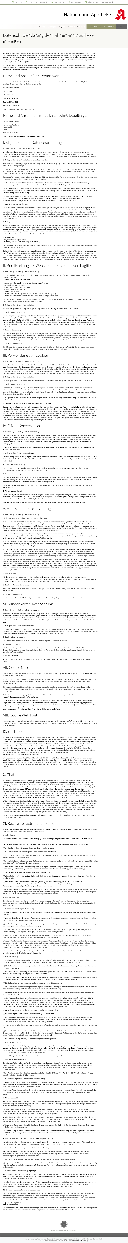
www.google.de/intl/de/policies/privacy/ (17, 754)
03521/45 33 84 (59, 2)
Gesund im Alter (94, 27)
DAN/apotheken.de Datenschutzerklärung (21, 815)
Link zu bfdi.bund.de (10, 1204)
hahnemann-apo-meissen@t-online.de (101, 2)
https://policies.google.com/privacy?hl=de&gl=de (20, 697)
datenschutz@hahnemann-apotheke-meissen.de (26, 136)
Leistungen (52, 27)
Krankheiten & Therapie (76, 27)
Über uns (42, 27)
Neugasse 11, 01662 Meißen (38, 2)
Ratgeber (62, 27)
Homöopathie (109, 27)
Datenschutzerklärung (80, 1241)
